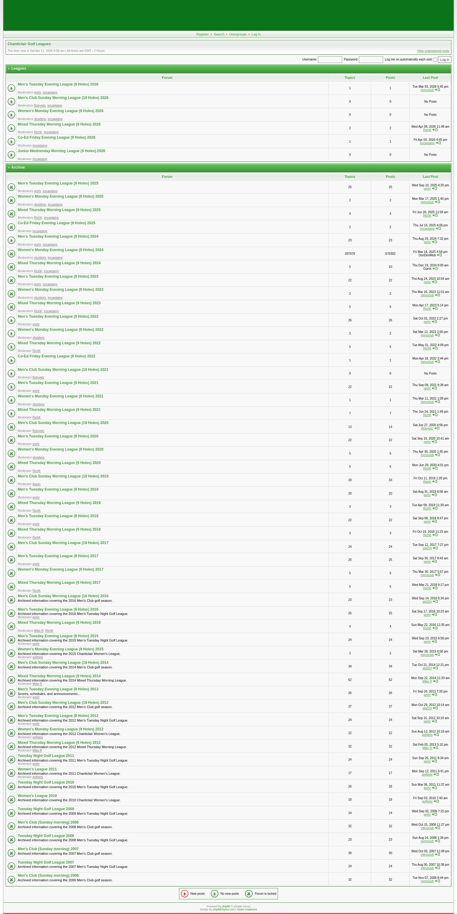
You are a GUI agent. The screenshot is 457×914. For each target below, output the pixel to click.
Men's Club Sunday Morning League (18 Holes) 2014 (63, 662)
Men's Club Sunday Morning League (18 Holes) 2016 (63, 596)
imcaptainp (50, 92)
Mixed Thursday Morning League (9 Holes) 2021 (59, 410)
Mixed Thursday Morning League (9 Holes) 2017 (59, 582)
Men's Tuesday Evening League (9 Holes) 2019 (58, 489)
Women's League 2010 (37, 796)
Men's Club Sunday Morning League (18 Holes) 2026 (63, 98)
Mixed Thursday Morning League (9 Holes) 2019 (59, 503)
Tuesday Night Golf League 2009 (46, 809)
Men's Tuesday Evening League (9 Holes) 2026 (58, 84)
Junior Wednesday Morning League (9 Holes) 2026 (61, 151)
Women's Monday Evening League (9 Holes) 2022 (61, 329)
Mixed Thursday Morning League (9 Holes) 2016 (59, 622)
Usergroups (238, 34)
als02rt (427, 548)
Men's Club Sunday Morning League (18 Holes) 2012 (63, 702)
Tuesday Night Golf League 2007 (46, 862)
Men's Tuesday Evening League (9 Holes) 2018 (58, 516)
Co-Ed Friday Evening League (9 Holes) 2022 (56, 356)
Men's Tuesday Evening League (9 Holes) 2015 (58, 636)
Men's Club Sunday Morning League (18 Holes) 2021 (63, 369)
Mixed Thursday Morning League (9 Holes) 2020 (59, 463)
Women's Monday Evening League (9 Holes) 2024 (61, 250)
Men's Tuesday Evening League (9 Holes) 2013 (58, 689)
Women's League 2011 (37, 769)
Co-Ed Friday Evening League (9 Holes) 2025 (56, 223)
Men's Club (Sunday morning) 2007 (48, 849)
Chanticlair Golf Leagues (29, 44)
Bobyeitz (40, 105)
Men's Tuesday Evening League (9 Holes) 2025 (58, 183)
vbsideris (40, 119)
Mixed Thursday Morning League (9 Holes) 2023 (59, 303)
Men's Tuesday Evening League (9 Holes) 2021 (58, 383)
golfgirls (37, 657)
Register (202, 34)
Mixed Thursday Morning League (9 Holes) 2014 (59, 676)
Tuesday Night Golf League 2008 (46, 836)
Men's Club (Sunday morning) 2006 (48, 875)
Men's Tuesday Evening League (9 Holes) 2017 (58, 556)
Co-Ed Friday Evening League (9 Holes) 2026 (56, 137)
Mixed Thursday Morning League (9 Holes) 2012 (59, 742)
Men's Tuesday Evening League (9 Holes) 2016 (58, 609)
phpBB (226, 906)
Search (219, 34)
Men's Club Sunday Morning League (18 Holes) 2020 (63, 423)
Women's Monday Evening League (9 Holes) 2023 (61, 289)
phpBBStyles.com (224, 909)
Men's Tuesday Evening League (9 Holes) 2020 (58, 436)
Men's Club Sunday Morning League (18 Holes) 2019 (63, 476)
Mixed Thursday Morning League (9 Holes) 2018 (59, 529)
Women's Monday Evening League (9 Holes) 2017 (61, 569)
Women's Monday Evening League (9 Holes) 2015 (61, 649)
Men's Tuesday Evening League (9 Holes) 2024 (58, 236)
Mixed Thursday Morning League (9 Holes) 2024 (59, 263)
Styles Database (247, 909)
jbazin (36, 484)
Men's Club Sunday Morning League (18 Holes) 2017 (63, 543)
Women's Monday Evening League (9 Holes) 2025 (61, 196)
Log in (256, 34)
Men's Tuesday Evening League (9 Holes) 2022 (58, 316)
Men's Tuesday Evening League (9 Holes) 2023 (58, 276)
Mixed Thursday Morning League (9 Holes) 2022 (59, 343)
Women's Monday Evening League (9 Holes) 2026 (61, 111)
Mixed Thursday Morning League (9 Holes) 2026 (59, 124)
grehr (37, 92)
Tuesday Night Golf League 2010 (46, 782)
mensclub (427, 90)
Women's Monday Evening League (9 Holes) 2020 (61, 449)
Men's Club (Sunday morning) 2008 (48, 822)
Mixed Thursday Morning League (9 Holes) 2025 (59, 210)
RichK (38, 132)
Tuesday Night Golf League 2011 (46, 756)
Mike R (38, 630)
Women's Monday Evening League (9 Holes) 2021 (61, 396)
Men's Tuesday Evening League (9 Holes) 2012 (58, 716)
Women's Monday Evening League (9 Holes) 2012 (61, 729)
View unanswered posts (433, 51)
